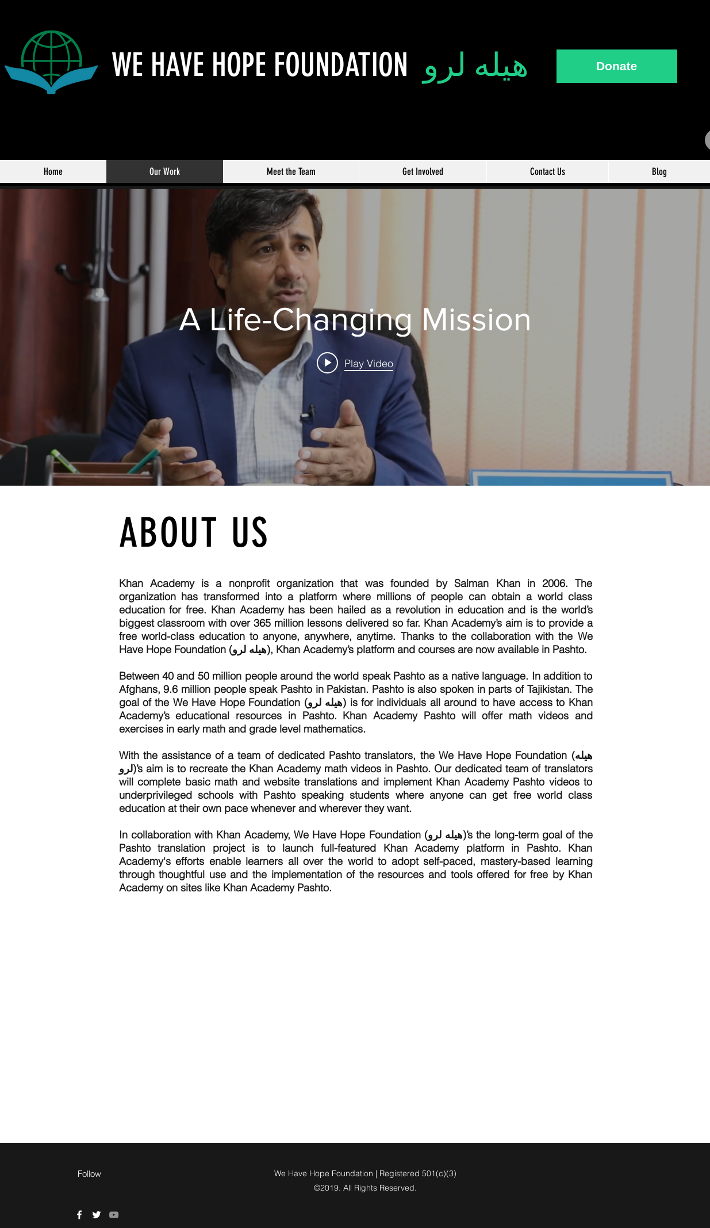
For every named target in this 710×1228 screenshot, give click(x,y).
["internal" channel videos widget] (355, 337)
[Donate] (617, 66)
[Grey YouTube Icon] (114, 1215)
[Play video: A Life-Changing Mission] (355, 362)
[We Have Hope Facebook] (79, 1215)
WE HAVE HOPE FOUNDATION (267, 65)
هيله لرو (476, 65)
